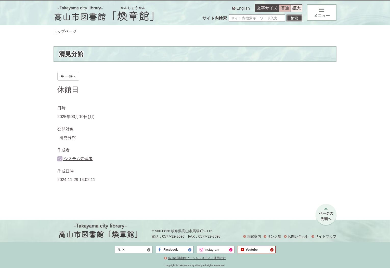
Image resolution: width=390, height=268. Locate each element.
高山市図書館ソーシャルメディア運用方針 (197, 258)
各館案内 (254, 236)
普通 (285, 8)
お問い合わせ (298, 236)
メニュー (322, 13)
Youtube (252, 249)
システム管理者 (75, 159)
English (243, 8)
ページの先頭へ (326, 216)
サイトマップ (325, 236)
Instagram (212, 249)
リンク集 (274, 236)
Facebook (171, 249)
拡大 (296, 8)
